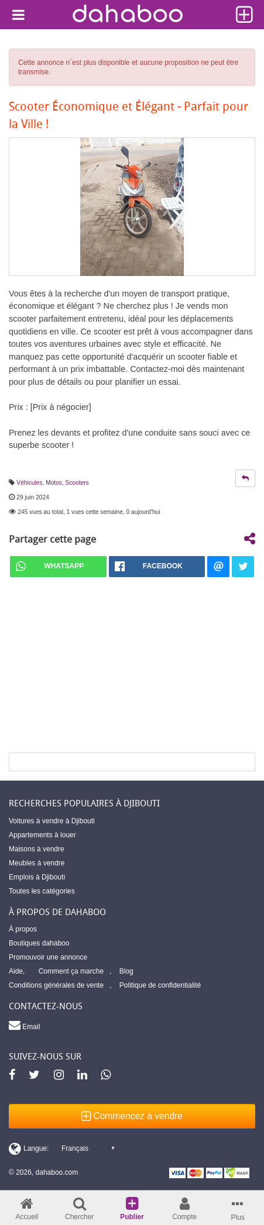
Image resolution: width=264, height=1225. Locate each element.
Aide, (17, 971)
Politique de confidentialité (160, 985)
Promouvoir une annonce (48, 957)
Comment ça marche (71, 971)
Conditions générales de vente (56, 985)
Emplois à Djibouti (37, 877)
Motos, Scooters (67, 482)
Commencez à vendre (132, 1116)
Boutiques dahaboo (39, 943)
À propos (23, 929)
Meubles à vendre (36, 863)
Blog (126, 971)
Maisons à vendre (36, 849)
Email (24, 1025)
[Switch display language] (61, 1148)
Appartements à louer (42, 835)
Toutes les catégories (42, 891)
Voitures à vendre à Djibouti (52, 821)
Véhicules (29, 482)
